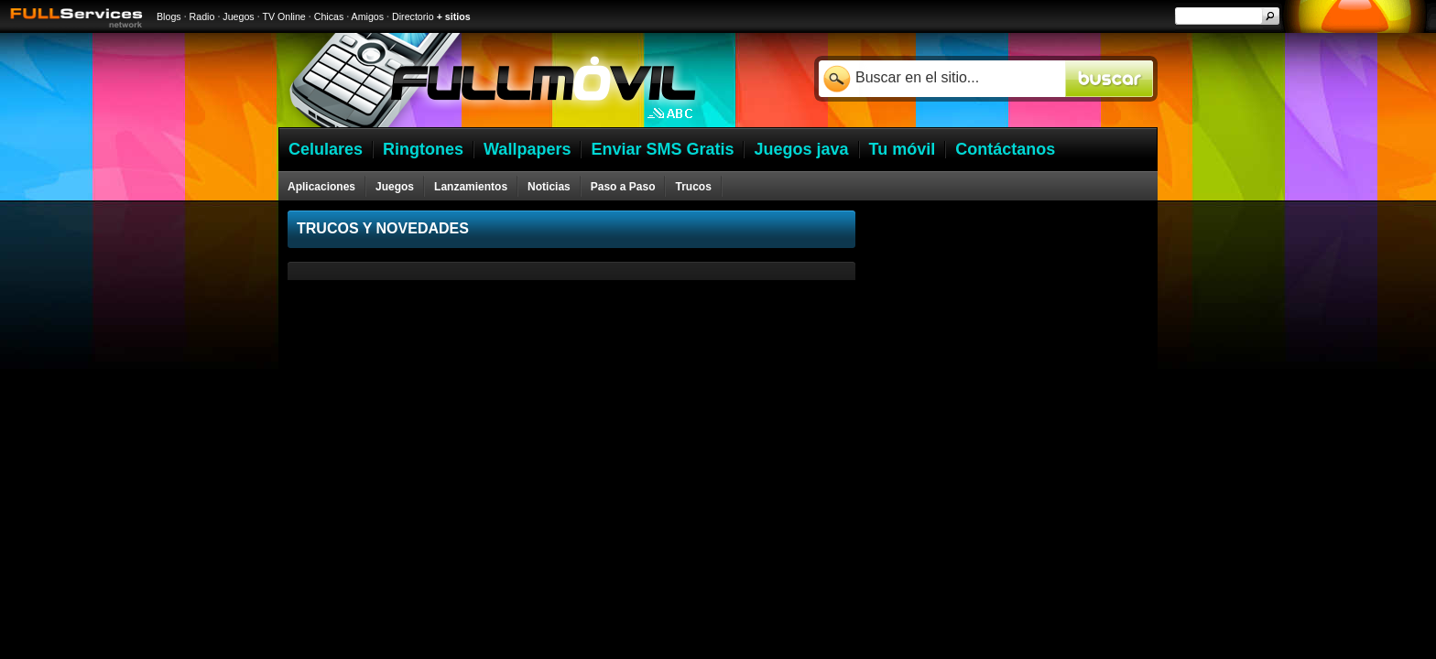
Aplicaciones (321, 186)
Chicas (329, 16)
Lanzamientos (470, 186)
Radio (202, 16)
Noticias (549, 186)
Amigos (368, 16)
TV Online (283, 16)
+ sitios (454, 16)
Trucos (693, 186)
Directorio (413, 16)
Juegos (238, 16)
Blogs (169, 16)
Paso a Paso (623, 186)
